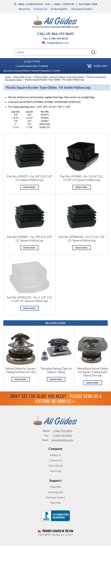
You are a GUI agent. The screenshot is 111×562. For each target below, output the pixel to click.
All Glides (67, 534)
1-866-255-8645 (62, 430)
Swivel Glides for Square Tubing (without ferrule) (21, 370)
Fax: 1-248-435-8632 (55, 38)
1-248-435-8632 (62, 435)
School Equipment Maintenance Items (31, 70)
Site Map (55, 502)
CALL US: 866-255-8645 (55, 34)
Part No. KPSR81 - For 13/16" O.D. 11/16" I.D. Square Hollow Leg (81, 178)
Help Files (55, 486)
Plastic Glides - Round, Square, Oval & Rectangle (59, 76)
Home (8, 76)
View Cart (100, 65)
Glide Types (32, 61)
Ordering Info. (59, 8)
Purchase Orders (81, 8)
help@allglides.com (55, 42)
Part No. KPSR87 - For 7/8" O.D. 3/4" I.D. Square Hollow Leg (29, 238)
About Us (24, 8)
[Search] (52, 52)
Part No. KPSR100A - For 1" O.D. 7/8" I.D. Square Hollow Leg (81, 238)
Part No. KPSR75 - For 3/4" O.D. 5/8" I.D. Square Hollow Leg (29, 178)
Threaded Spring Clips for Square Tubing (56, 370)
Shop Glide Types (23, 76)
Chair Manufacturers (32, 65)
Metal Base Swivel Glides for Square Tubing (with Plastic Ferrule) (92, 372)
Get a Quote (56, 465)
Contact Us (40, 8)
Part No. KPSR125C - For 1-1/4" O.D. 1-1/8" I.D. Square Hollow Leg (29, 299)
